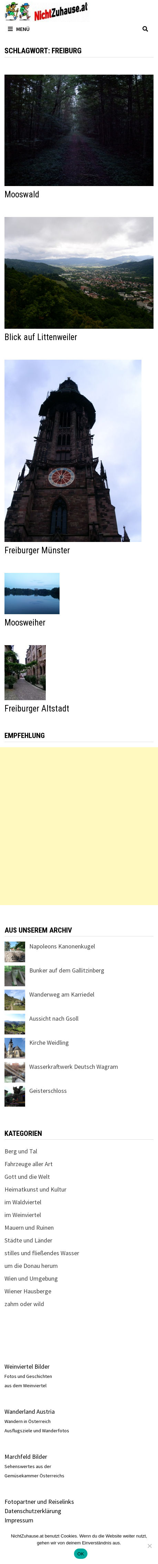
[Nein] (149, 1545)
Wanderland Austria (29, 1411)
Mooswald (21, 194)
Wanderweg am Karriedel (61, 994)
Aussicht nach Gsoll (53, 1018)
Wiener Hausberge (27, 1291)
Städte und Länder (28, 1240)
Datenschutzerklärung (32, 1511)
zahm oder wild (24, 1304)
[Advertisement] (79, 826)
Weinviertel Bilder (27, 1366)
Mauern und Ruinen (29, 1227)
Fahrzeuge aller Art (28, 1164)
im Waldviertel (22, 1202)
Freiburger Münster (37, 550)
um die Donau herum (31, 1266)
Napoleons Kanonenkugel (62, 946)
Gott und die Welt (27, 1177)
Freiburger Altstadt (36, 709)
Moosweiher (24, 623)
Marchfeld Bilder (25, 1456)
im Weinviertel (22, 1215)
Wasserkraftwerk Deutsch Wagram (73, 1067)
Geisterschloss (48, 1091)
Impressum (18, 1520)
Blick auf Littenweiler (40, 337)
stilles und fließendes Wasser (41, 1253)
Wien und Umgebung (31, 1278)
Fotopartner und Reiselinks (39, 1502)
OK (80, 1553)
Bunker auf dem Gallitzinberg (66, 970)
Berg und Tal (20, 1151)
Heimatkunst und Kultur (35, 1189)
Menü (19, 28)
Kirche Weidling (49, 1042)
